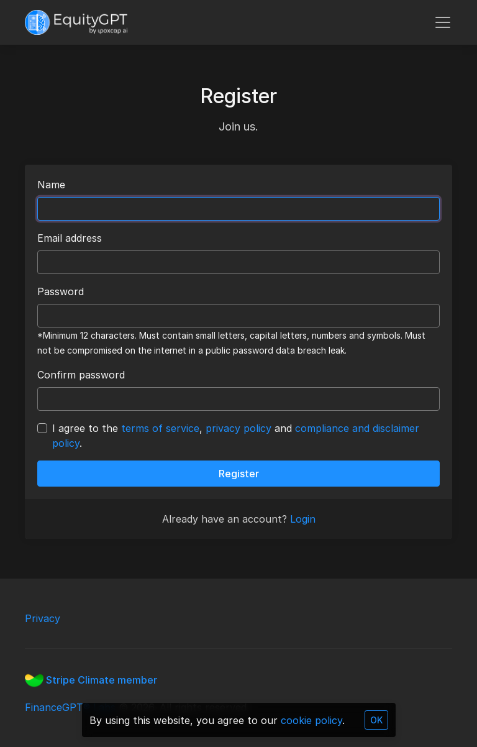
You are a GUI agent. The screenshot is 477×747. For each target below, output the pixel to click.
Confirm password (81, 375)
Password (60, 291)
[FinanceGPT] (76, 22)
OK (376, 720)
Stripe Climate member (91, 680)
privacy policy (238, 428)
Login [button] (303, 519)
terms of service (160, 428)
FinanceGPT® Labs (72, 707)
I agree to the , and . (235, 435)
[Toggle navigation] (443, 22)
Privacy (42, 618)
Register (239, 473)
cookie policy (311, 720)
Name (51, 184)
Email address (69, 238)
